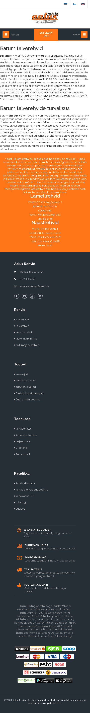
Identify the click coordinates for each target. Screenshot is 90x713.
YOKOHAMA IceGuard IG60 (45, 214)
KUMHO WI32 (45, 245)
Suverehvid (21, 319)
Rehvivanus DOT (24, 496)
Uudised (19, 508)
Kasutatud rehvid (25, 380)
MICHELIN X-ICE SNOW (45, 206)
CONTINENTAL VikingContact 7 (45, 202)
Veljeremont (22, 441)
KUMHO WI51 (45, 210)
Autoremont (22, 454)
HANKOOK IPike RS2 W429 (45, 241)
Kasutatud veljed (25, 387)
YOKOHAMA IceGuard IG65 (45, 237)
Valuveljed (21, 374)
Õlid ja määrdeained (27, 399)
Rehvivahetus (23, 428)
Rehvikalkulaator (24, 483)
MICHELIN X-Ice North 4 (45, 229)
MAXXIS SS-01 (45, 219)
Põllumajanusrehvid (26, 345)
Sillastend (20, 447)
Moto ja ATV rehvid (26, 338)
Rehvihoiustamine (25, 435)
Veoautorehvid (23, 332)
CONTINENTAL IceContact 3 (45, 233)
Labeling (20, 502)
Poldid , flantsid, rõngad (28, 393)
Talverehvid (21, 326)
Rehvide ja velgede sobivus (31, 489)
